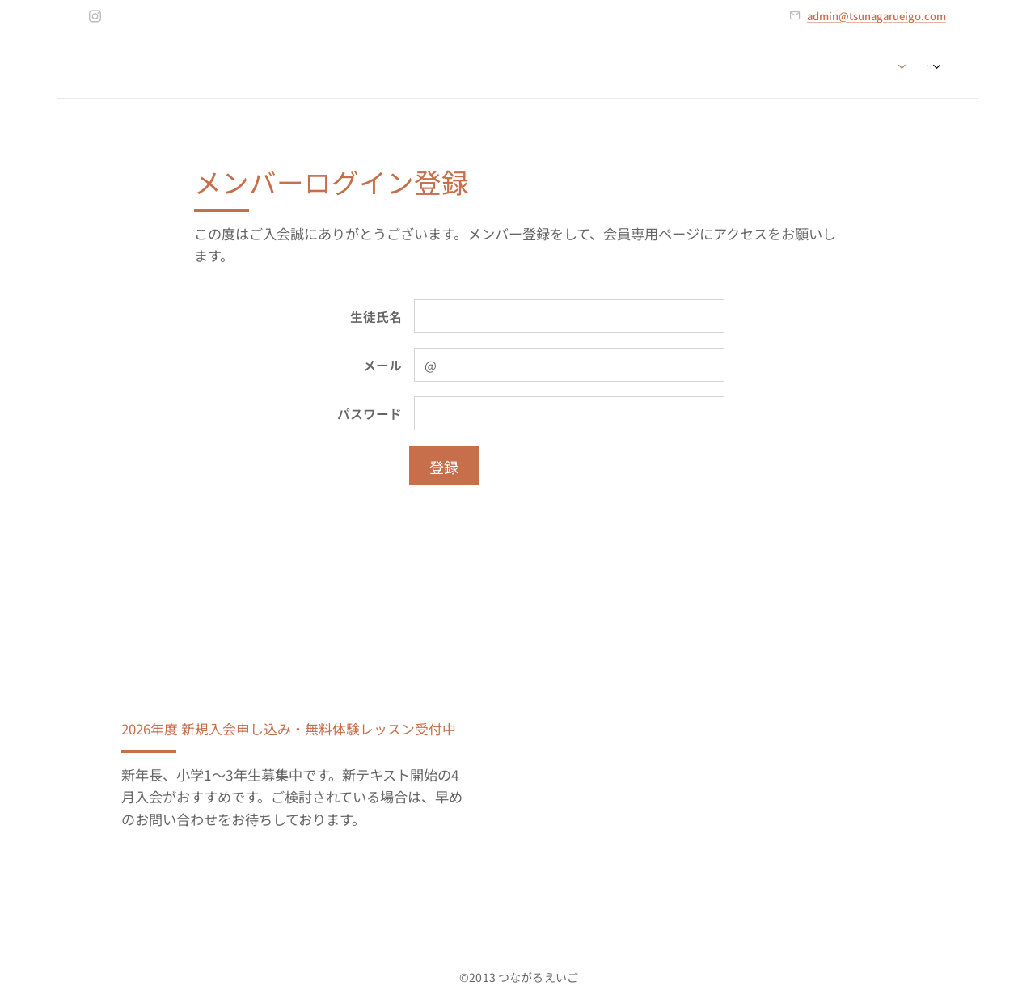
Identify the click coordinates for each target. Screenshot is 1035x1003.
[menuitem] (872, 65)
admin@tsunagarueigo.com (876, 15)
